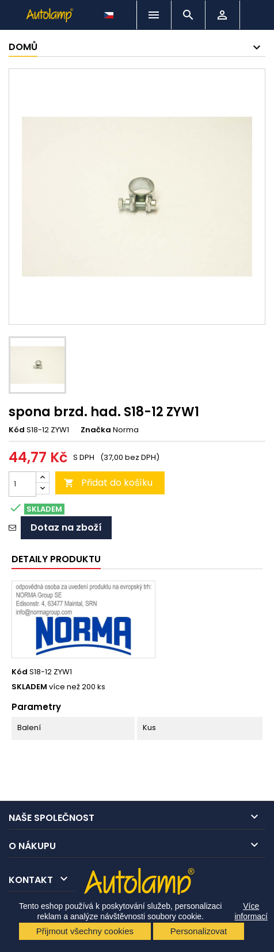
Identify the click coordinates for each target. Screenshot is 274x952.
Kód (17, 430)
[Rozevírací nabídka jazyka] (110, 12)
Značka (96, 430)
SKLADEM (29, 687)
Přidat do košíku (108, 482)
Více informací (251, 911)
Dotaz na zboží (66, 527)
